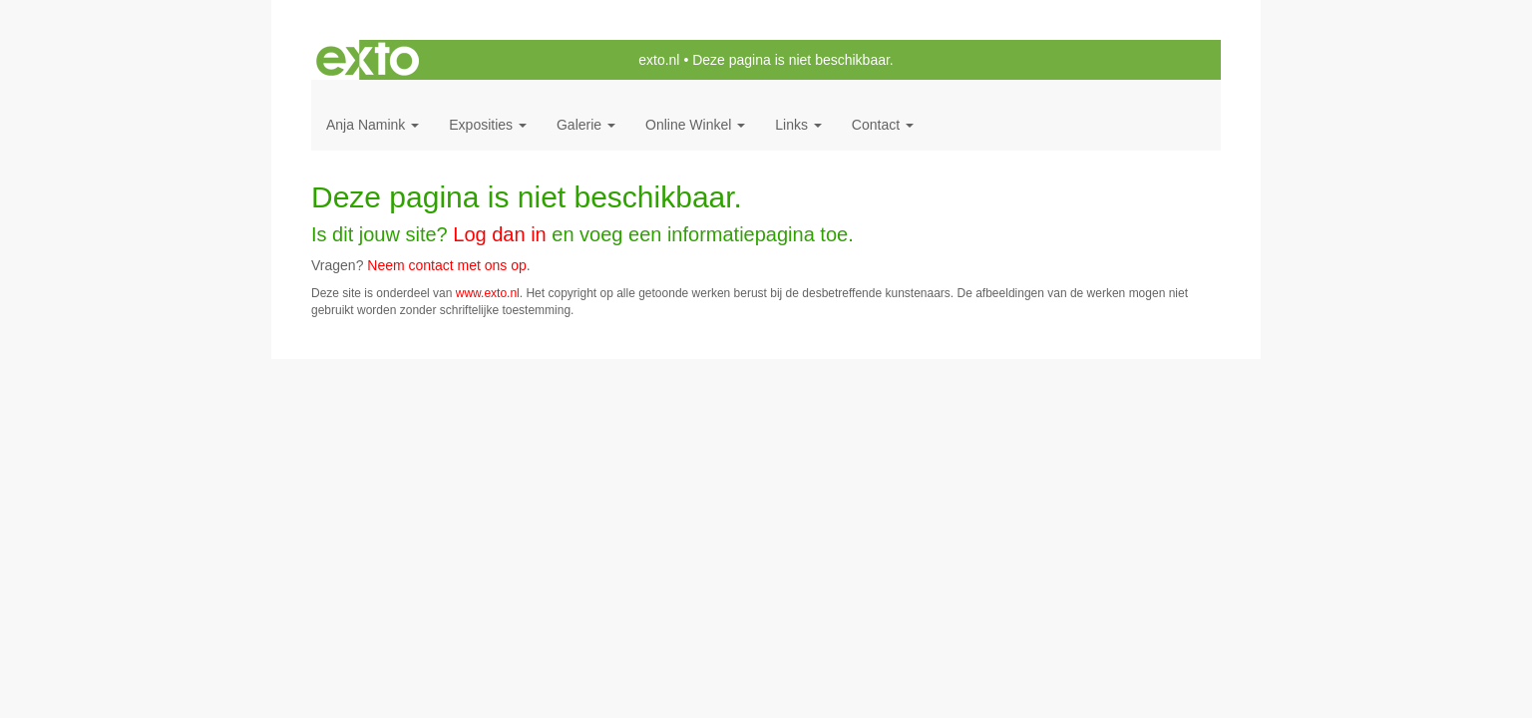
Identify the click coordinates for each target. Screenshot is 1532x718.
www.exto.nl (488, 293)
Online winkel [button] (695, 125)
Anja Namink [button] (372, 125)
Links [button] (798, 125)
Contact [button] (883, 125)
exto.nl (658, 60)
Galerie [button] (586, 125)
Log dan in (499, 234)
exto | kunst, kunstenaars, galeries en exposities (367, 60)
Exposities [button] (488, 125)
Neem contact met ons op (447, 265)
